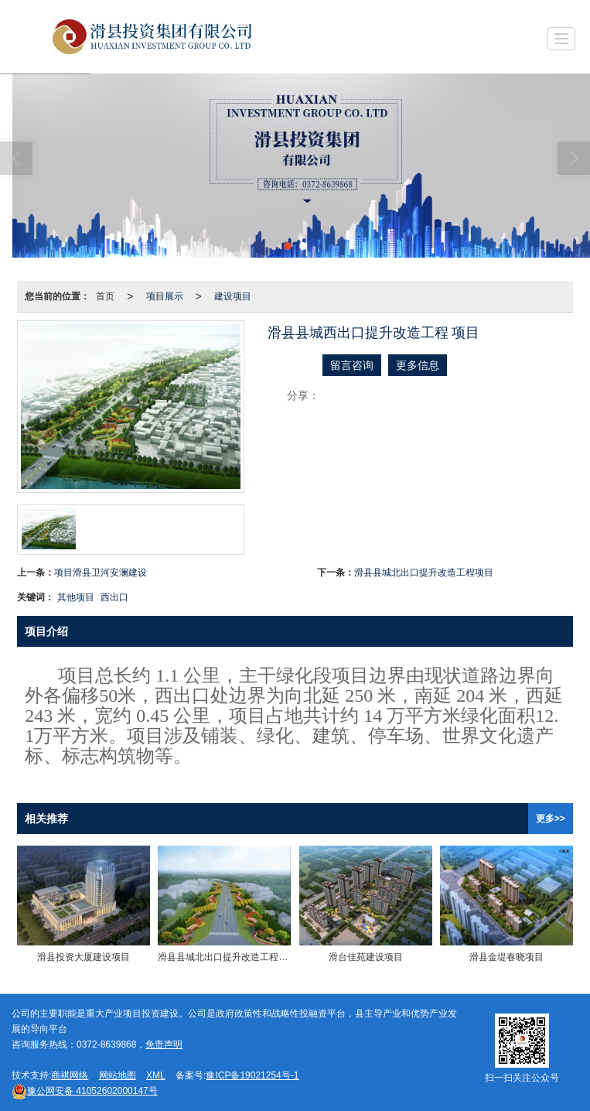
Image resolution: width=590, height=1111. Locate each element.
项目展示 (164, 296)
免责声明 (163, 1044)
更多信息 (417, 365)
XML (155, 1075)
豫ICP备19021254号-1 (252, 1075)
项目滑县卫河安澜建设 (100, 572)
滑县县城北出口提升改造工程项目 (423, 572)
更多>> (550, 818)
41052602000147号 (85, 1090)
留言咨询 (351, 365)
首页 (105, 296)
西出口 (114, 597)
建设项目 (232, 296)
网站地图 (117, 1075)
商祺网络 (69, 1075)
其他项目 (75, 597)
